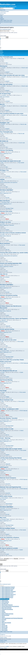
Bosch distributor (5, 243)
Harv (2, 58)
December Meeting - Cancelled (8, 418)
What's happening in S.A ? (6, 203)
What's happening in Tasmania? (7, 225)
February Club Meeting (6, 150)
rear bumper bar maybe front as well (10, 161)
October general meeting (7, 329)
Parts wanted (21, 162)
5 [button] (0, 44)
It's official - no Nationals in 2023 (9, 409)
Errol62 (3, 234)
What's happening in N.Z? (5, 193)
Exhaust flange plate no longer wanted (11, 448)
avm (2, 254)
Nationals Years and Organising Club (10, 487)
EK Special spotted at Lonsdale (9, 548)
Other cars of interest (4, 96)
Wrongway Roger (6, 202)
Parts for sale (21, 58)
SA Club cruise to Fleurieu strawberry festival (13, 232)
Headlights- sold (4, 122)
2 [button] (0, 40)
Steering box (3, 66)
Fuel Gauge (3, 390)
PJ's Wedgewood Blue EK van (8, 370)
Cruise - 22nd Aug (5, 438)
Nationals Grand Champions (8, 477)
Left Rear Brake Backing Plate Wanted (11, 458)
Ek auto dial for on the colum (8, 340)
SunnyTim (3, 363)
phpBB (7, 646)
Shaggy (3, 392)
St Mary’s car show (5, 222)
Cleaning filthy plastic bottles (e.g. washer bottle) (14, 252)
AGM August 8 (4, 467)
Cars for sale (22, 142)
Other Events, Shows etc (5, 235)
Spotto (21, 372)
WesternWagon (4, 497)
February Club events (6, 211)
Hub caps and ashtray (6, 84)
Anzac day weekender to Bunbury (9, 537)
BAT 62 (3, 430)
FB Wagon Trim (4, 170)
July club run (3, 274)
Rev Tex (3, 245)
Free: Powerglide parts (6, 56)
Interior (21, 430)
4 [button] (0, 43)
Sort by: (15, 558)
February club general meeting (8, 295)
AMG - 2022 (3, 349)
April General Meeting (6, 380)
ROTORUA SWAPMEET (6, 190)
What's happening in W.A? (6, 153)
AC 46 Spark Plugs (5, 93)
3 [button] (0, 41)
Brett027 (4, 67)
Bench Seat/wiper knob (6, 399)
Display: (5, 558)
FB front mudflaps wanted (7, 528)
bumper (3, 223)
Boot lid (2, 104)
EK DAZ (3, 191)
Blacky (3, 151)
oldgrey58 (3, 320)
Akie (2, 341)
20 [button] (0, 47)
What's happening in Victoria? (6, 266)
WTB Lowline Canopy (6, 496)
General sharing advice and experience (8, 182)
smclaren (4, 95)
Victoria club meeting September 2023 (11, 263)
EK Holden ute (4, 141)
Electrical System (4, 321)
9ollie (2, 401)
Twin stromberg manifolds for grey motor (11, 113)
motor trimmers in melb (6, 429)
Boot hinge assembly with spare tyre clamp (12, 75)
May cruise (3, 517)
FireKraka (3, 171)
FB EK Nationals (24, 363)
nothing (2, 179)
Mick (2, 162)
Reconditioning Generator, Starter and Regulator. (14, 318)
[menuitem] (4, 11)
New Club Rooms (5, 200)
